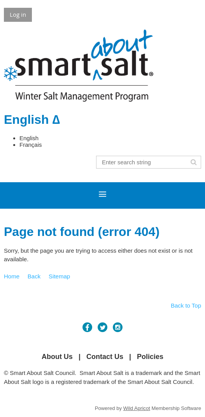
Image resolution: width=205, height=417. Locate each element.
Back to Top (186, 305)
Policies (150, 357)
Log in (18, 14)
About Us (57, 357)
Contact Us (104, 357)
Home (11, 276)
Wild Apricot (136, 408)
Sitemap (59, 276)
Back (34, 276)
